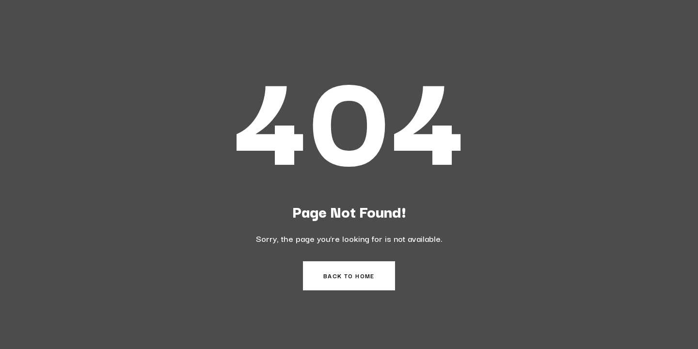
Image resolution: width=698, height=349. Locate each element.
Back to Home (349, 275)
